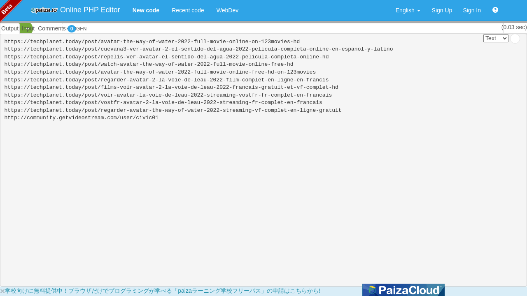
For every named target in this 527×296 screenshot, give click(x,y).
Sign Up (442, 10)
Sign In (472, 10)
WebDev (227, 10)
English (408, 10)
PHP (11, 28)
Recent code (188, 10)
